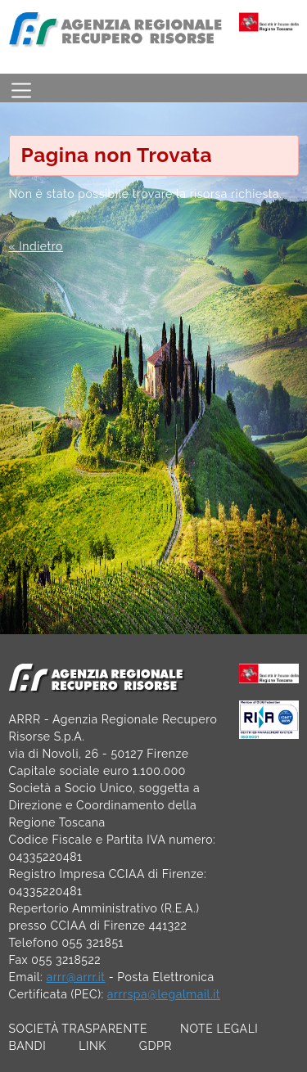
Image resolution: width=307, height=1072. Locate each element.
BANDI (28, 1045)
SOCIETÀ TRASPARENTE (78, 1028)
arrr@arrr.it (75, 977)
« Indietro (36, 246)
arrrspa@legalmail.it (163, 994)
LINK (92, 1045)
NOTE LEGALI (219, 1028)
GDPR (155, 1045)
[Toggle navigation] (21, 88)
